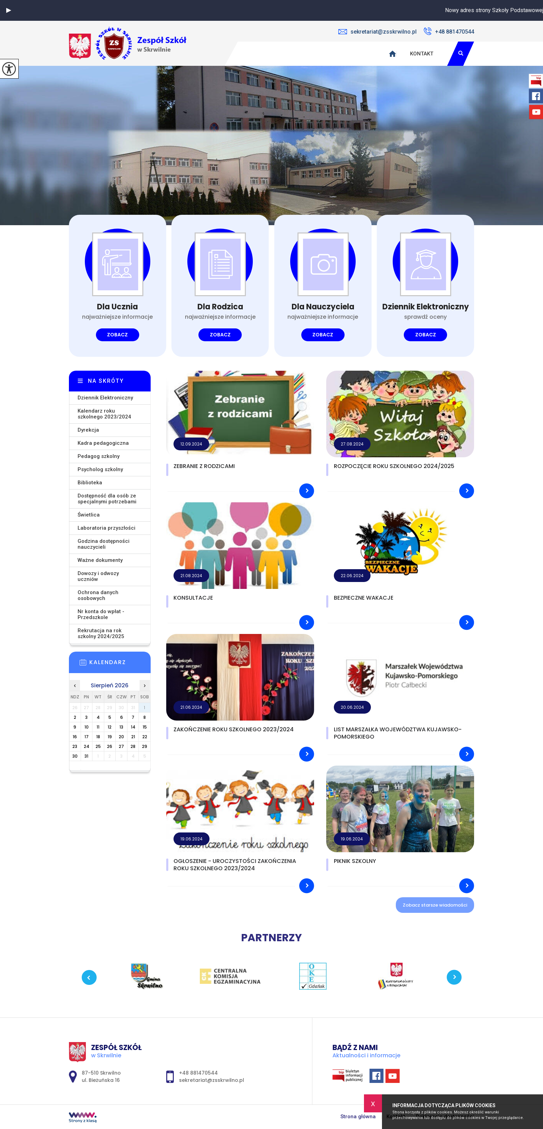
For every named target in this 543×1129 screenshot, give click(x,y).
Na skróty (106, 381)
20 (121, 737)
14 (133, 727)
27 (121, 746)
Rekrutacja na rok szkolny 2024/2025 (101, 633)
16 (75, 737)
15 (145, 727)
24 (86, 746)
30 (75, 756)
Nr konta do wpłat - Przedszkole (101, 614)
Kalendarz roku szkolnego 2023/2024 (104, 414)
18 (98, 737)
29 (144, 746)
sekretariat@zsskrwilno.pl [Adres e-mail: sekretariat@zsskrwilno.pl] (211, 1080)
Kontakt (421, 54)
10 (86, 727)
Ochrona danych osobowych (98, 595)
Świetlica (89, 515)
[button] (8, 10)
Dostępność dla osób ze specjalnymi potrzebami (107, 499)
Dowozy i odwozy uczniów (98, 576)
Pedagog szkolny (98, 456)
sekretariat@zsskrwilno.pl (377, 31)
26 (109, 746)
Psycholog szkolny (100, 469)
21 (133, 737)
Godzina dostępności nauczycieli (104, 544)
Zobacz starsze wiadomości (435, 905)
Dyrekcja (88, 430)
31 (86, 756)
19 (110, 737)
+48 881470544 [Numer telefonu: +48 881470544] (198, 1072)
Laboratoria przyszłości (106, 528)
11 (98, 727)
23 (74, 746)
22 (144, 737)
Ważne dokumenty (100, 560)
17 (86, 737)
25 (98, 746)
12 (110, 727)
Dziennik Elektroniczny (105, 398)
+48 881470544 (449, 31)
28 (133, 746)
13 (121, 727)
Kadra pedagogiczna (103, 443)
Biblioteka (90, 482)
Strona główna (358, 1116)
